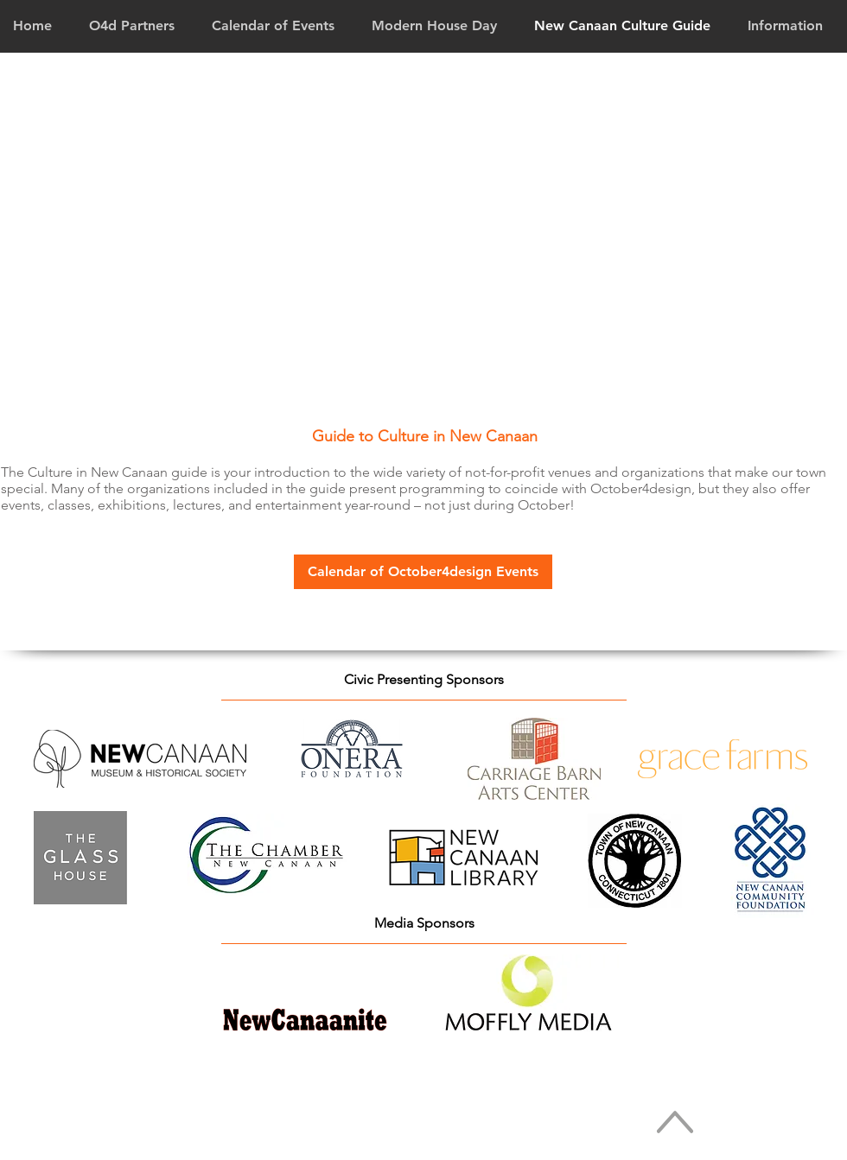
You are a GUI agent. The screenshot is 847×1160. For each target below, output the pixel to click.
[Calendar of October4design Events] (423, 572)
